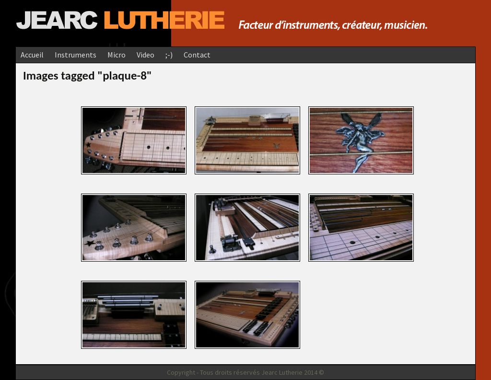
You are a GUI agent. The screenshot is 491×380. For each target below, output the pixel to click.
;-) (169, 54)
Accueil (32, 54)
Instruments (75, 54)
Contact (197, 54)
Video (145, 54)
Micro (116, 54)
